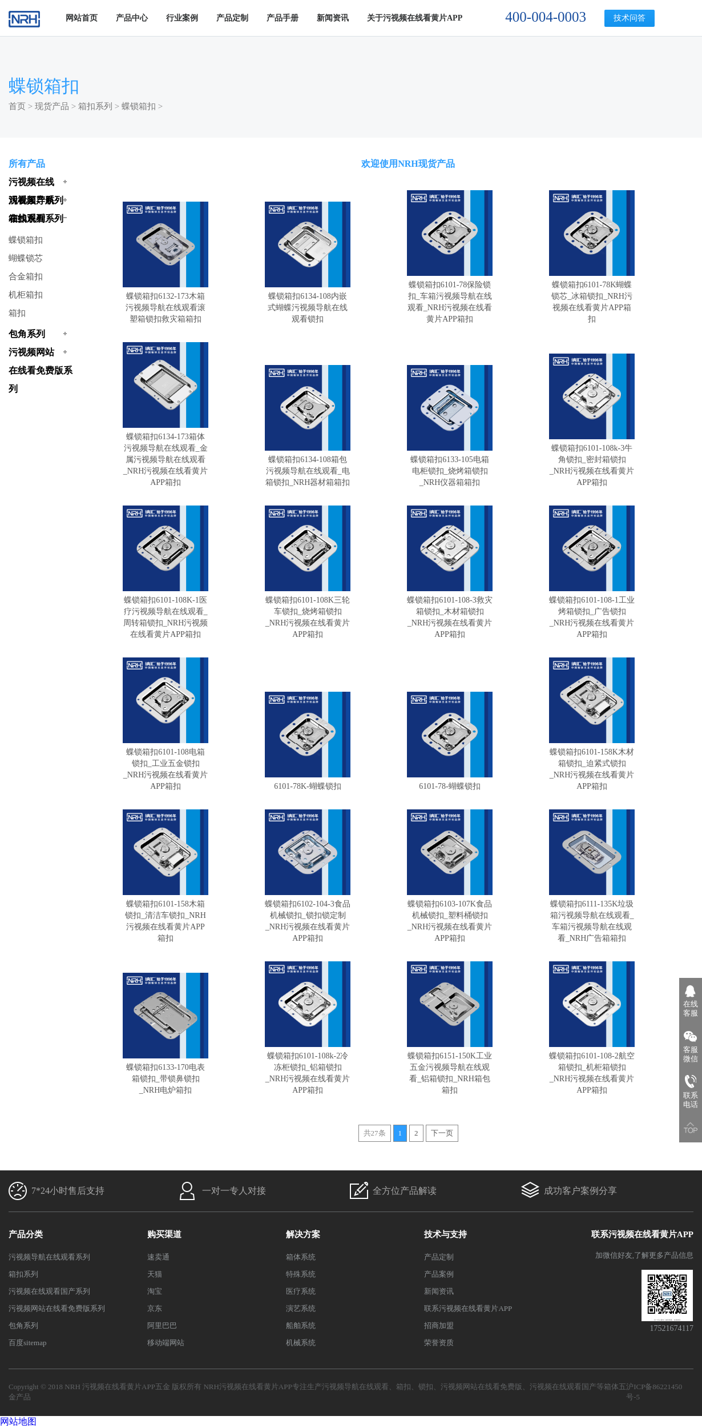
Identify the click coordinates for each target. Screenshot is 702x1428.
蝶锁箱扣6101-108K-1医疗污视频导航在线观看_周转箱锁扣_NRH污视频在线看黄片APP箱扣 (165, 611)
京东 (154, 1308)
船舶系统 (301, 1325)
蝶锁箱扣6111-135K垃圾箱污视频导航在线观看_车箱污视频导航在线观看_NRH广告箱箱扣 (592, 915)
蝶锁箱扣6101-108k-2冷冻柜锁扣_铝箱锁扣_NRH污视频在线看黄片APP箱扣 (307, 1067)
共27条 (375, 1133)
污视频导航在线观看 (355, 1386)
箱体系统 (301, 1257)
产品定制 (232, 18)
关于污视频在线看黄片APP (414, 18)
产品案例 (439, 1274)
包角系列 (23, 1325)
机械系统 (301, 1342)
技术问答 (629, 18)
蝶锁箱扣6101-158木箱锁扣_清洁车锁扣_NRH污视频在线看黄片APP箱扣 (165, 915)
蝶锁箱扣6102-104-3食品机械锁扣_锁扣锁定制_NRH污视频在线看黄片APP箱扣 (307, 915)
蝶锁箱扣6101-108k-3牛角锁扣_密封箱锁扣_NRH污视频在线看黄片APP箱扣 (592, 459)
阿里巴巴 (162, 1325)
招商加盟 (439, 1325)
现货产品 (52, 106)
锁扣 (425, 1386)
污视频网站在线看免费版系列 (57, 1308)
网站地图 (18, 1421)
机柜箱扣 (26, 294)
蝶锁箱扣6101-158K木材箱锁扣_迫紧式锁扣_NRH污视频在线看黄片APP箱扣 (592, 763)
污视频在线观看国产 (563, 1386)
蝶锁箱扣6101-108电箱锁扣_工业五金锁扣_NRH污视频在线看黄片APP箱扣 (165, 763)
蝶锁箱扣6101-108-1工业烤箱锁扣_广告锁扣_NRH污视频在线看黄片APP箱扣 (592, 611)
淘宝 (154, 1291)
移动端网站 (165, 1342)
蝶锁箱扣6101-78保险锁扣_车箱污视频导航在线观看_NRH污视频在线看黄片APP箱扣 (450, 296)
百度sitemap (27, 1342)
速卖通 (158, 1257)
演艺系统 (301, 1308)
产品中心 (132, 18)
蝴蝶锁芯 (26, 258)
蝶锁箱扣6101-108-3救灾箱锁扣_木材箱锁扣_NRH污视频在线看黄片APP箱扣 (450, 611)
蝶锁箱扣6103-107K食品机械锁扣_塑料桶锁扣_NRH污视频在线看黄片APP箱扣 (450, 915)
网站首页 (82, 18)
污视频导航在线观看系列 (49, 1257)
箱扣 (17, 313)
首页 (17, 106)
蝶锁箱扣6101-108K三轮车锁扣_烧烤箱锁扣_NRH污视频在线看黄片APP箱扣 (307, 611)
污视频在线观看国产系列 (49, 1291)
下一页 (442, 1133)
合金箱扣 (26, 276)
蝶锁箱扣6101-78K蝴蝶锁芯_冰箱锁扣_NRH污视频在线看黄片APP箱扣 (592, 296)
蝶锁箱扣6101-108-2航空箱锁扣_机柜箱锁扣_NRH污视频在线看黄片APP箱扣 (592, 1067)
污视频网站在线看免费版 (481, 1386)
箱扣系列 (95, 106)
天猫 (154, 1274)
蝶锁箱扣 (139, 106)
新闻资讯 (333, 18)
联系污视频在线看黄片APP (468, 1308)
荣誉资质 (439, 1342)
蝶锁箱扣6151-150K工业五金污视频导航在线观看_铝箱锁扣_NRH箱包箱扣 (450, 1067)
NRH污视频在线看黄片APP (247, 1386)
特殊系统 (301, 1274)
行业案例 (182, 18)
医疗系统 (301, 1291)
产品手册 (282, 18)
